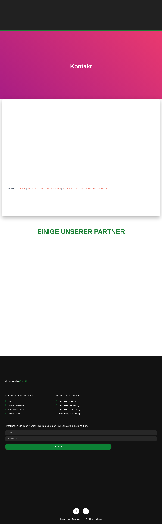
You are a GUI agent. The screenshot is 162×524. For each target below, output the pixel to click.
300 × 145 (32, 188)
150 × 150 (20, 188)
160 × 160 (91, 188)
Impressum (65, 519)
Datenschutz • (78, 519)
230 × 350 (79, 188)
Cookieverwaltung (93, 519)
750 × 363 (44, 188)
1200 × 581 (103, 188)
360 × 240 (67, 188)
